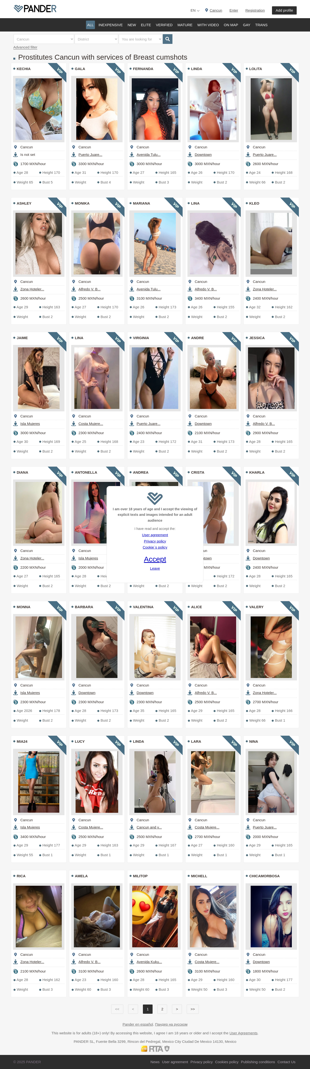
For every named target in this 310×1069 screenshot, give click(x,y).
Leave (155, 568)
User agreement (155, 535)
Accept (155, 559)
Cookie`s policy (155, 547)
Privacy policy (155, 541)
